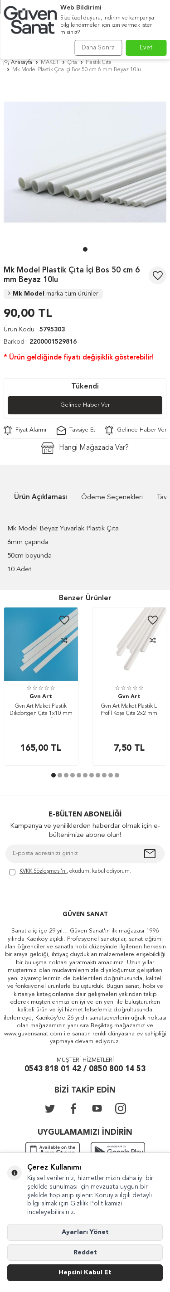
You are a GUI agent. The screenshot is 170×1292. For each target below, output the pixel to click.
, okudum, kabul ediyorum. (70, 872)
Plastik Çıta (99, 62)
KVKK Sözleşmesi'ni (43, 871)
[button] (85, 249)
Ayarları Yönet (85, 1232)
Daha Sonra (98, 47)
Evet (146, 47)
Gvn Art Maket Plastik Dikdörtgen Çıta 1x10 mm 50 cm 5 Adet (41, 711)
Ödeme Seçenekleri (112, 497)
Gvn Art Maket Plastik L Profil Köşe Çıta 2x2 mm (129, 710)
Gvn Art (40, 696)
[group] (85, 162)
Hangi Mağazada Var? (85, 448)
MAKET (50, 62)
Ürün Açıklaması (40, 497)
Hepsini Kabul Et (85, 1272)
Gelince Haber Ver (85, 405)
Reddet (85, 1252)
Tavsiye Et (76, 430)
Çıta (72, 62)
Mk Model (53, 294)
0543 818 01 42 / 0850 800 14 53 (85, 1069)
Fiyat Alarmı (25, 430)
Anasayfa (18, 62)
